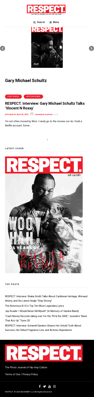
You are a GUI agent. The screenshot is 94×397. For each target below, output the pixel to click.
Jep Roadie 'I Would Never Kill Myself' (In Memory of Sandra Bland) (42, 311)
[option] (47, 47)
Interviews (33, 96)
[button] (2, 48)
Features (13, 96)
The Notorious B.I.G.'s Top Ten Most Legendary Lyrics (34, 305)
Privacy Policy (30, 374)
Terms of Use (12, 374)
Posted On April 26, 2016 (16, 114)
